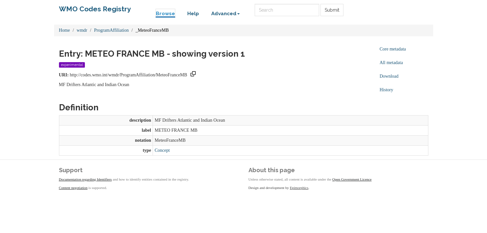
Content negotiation (73, 188)
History (386, 89)
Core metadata (393, 49)
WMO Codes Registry (95, 9)
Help (193, 14)
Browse (165, 14)
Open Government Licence (352, 179)
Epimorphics (299, 188)
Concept (162, 150)
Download (389, 76)
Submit (332, 10)
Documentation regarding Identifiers (85, 179)
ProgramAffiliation (111, 30)
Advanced (225, 14)
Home (64, 30)
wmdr (82, 30)
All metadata (391, 62)
